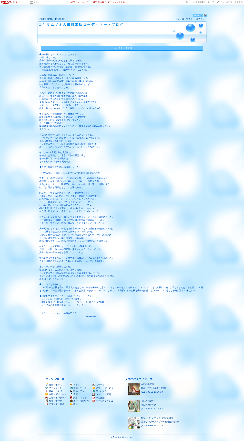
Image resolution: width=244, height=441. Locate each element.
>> (203, 2)
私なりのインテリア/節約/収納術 (157, 417)
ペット (75, 384)
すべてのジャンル (102, 401)
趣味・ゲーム (78, 388)
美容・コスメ (53, 391)
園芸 (74, 404)
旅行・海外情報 (79, 401)
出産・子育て (53, 384)
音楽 (74, 394)
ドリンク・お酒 (54, 404)
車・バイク (99, 391)
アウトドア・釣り (102, 388)
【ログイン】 (200, 19)
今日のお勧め (147, 401)
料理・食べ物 (53, 401)
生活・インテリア (42, 2)
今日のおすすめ (148, 405)
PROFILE (60, 19)
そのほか (98, 397)
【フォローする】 (184, 19)
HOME (41, 19)
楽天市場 (239, 2)
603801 (198, 15)
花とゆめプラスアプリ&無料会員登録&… (161, 421)
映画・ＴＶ (77, 391)
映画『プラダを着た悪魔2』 (155, 388)
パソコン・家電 (101, 394)
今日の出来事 (147, 384)
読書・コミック (79, 397)
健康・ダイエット (55, 394)
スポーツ (98, 384)
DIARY (50, 19)
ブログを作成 (226, 2)
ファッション (53, 388)
